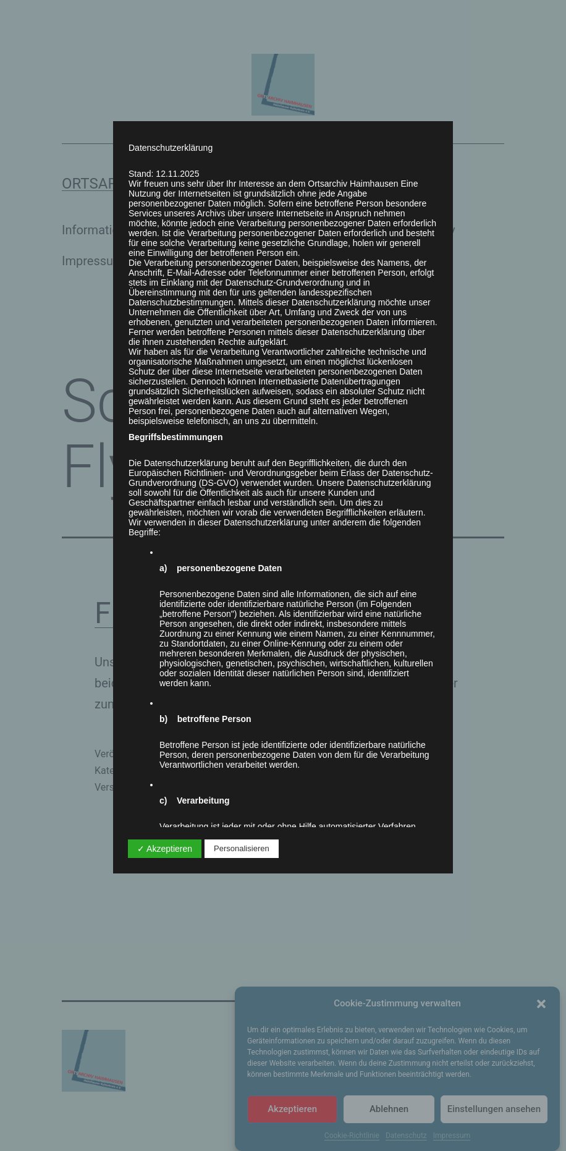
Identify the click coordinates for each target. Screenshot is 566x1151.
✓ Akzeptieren (164, 849)
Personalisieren (241, 848)
